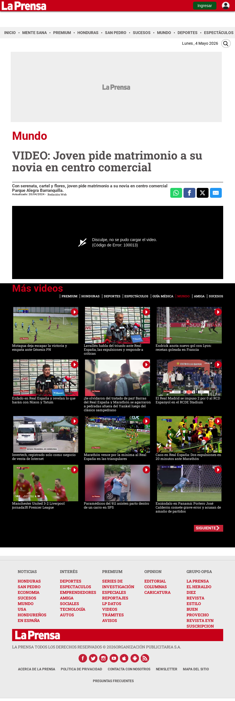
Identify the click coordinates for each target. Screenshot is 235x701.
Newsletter (166, 669)
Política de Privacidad (81, 669)
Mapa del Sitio (196, 669)
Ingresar (205, 5)
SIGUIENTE (206, 528)
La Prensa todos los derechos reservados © (64, 647)
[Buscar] (226, 43)
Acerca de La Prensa (36, 669)
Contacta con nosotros (129, 669)
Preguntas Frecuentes (113, 681)
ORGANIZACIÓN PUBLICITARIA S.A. (148, 647)
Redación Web (57, 194)
